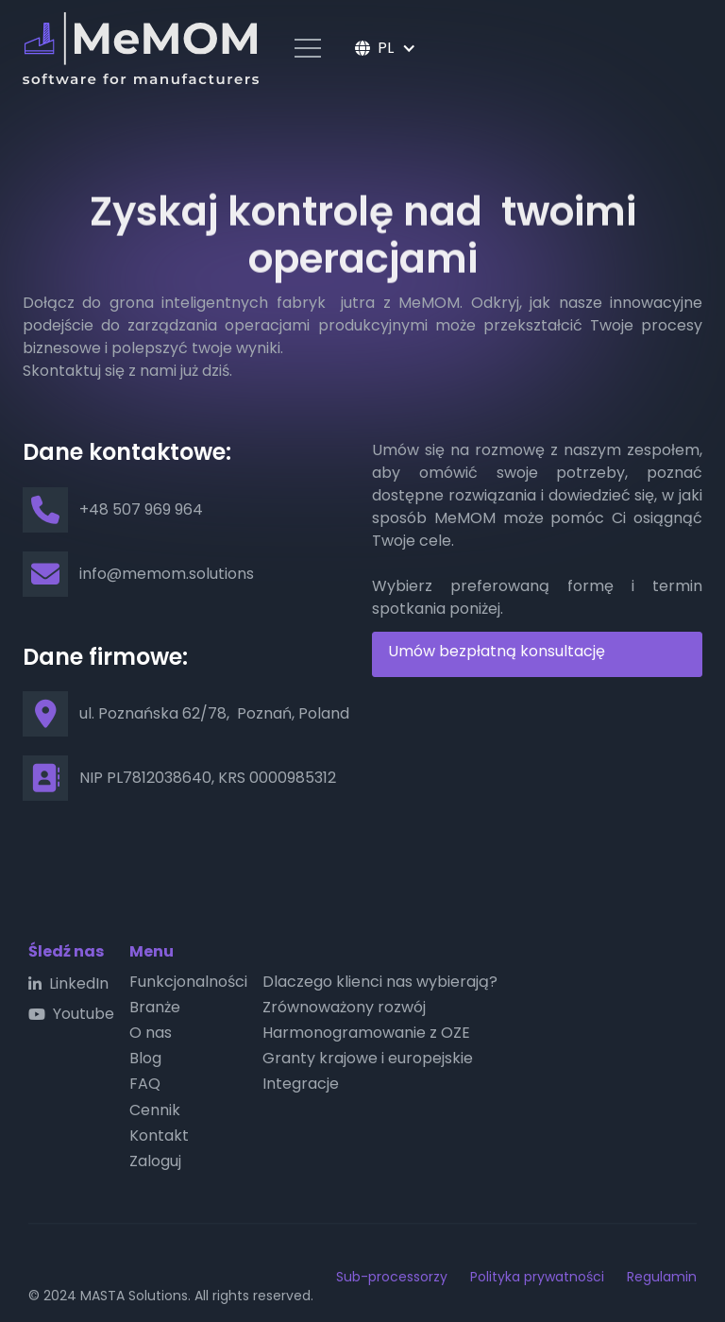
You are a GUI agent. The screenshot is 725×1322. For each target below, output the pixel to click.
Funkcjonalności (188, 982)
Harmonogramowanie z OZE (366, 1033)
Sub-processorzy (391, 1276)
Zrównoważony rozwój (344, 1007)
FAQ (144, 1084)
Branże (154, 1007)
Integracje (300, 1084)
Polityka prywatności (537, 1276)
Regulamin (662, 1276)
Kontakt (159, 1135)
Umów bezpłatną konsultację (496, 651)
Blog (145, 1058)
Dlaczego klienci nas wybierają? (379, 982)
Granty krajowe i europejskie (367, 1058)
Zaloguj (155, 1161)
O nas (150, 1033)
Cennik (154, 1110)
